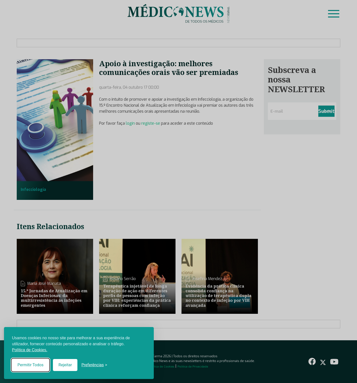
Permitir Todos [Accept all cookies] (30, 365)
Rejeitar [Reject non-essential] (65, 365)
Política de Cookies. (29, 350)
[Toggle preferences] (94, 365)
